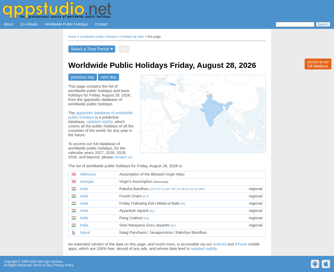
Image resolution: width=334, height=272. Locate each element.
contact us (123, 157)
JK (183, 203)
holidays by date (132, 36)
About (8, 24)
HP (167, 189)
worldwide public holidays (98, 36)
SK (146, 218)
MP (183, 189)
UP (196, 189)
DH (158, 189)
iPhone (241, 244)
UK (192, 189)
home (72, 36)
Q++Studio (29, 24)
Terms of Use (42, 265)
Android (219, 244)
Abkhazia (88, 174)
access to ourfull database (318, 64)
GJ (163, 189)
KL (145, 196)
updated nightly (100, 121)
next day (108, 77)
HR (173, 189)
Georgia (87, 181)
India (84, 189)
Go (124, 49)
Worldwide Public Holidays (66, 24)
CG (152, 189)
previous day (83, 77)
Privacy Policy (63, 265)
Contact (101, 24)
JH (178, 189)
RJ (187, 189)
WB (201, 189)
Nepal (85, 232)
